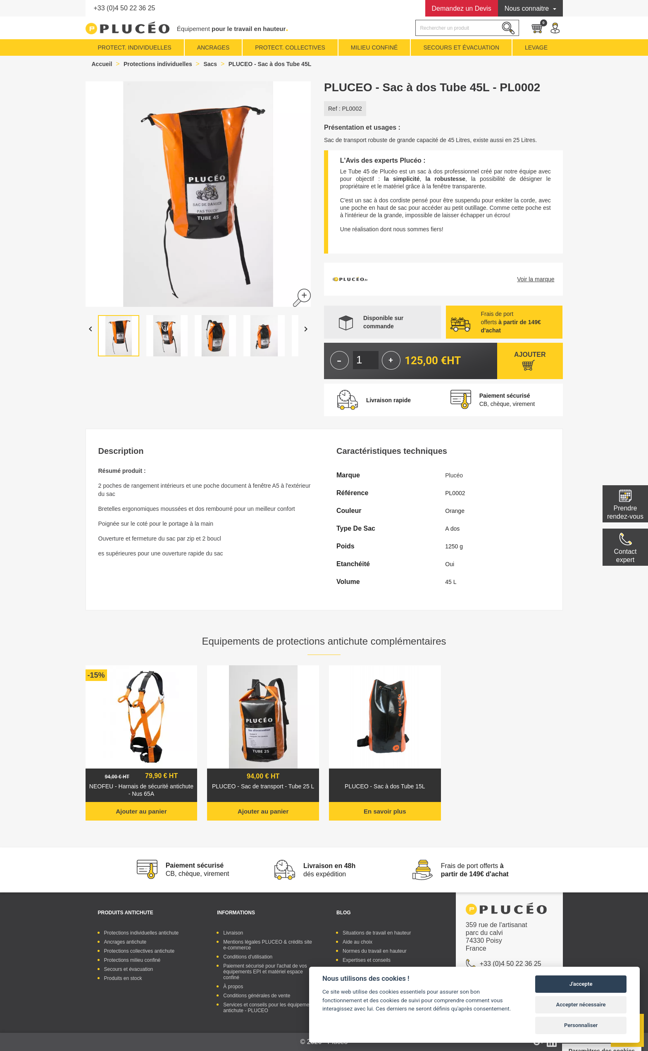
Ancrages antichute (125, 942)
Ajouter (530, 354)
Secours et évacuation (128, 969)
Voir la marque (535, 279)
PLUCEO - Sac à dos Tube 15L (385, 786)
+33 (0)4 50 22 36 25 (124, 8)
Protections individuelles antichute (141, 933)
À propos (233, 986)
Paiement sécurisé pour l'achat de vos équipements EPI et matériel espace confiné (265, 971)
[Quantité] (366, 360)
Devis (461, 8)
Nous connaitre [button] (528, 8)
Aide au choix (357, 942)
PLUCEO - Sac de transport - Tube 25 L (263, 786)
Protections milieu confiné (132, 960)
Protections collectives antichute (139, 951)
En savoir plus (385, 811)
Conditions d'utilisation (247, 957)
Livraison (233, 933)
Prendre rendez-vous (625, 512)
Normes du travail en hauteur (375, 951)
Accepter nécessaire (581, 1004)
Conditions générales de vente (256, 996)
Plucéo (454, 475)
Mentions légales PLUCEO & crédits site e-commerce (267, 945)
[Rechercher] (467, 28)
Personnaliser (581, 1025)
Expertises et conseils (367, 960)
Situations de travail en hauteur (377, 933)
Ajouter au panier (141, 811)
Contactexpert (625, 555)
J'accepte (581, 984)
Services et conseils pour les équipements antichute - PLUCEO (269, 1007)
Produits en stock (123, 978)
